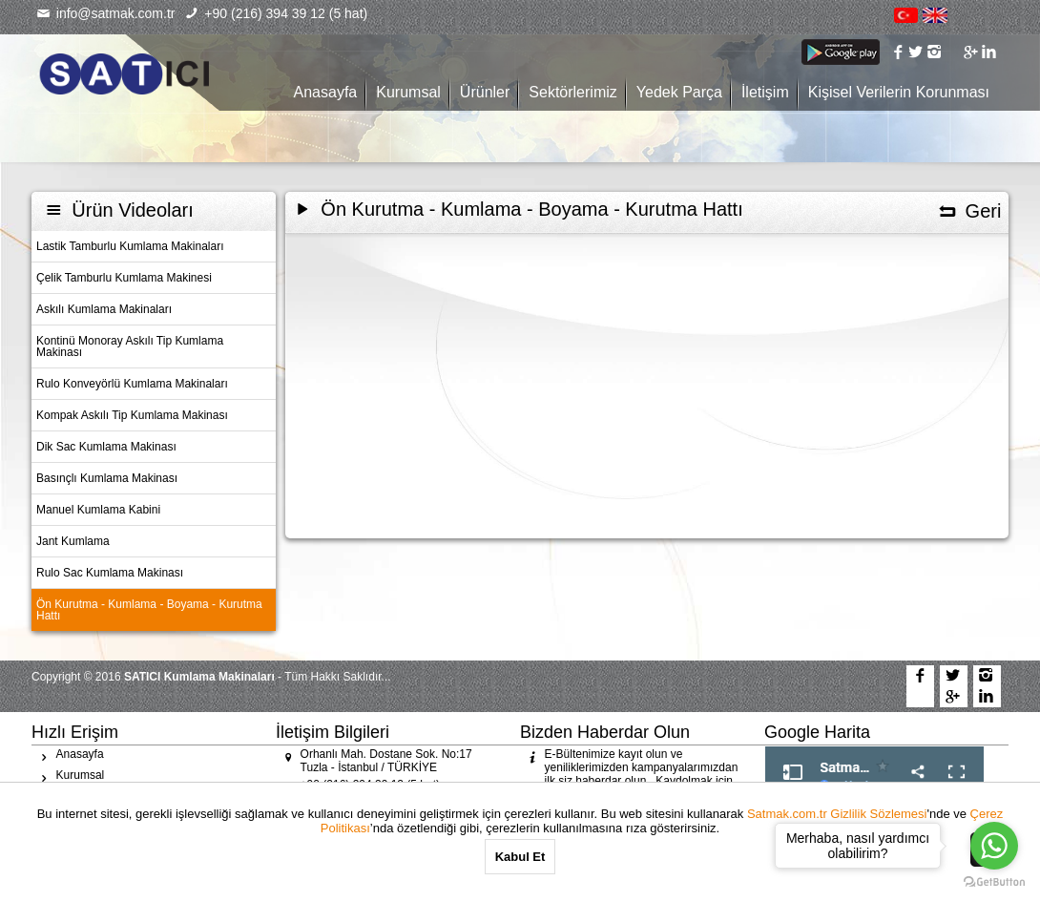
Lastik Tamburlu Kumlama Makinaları (130, 246)
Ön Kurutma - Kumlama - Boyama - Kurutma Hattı (149, 610)
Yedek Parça (679, 92)
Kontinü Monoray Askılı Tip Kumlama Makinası (129, 346)
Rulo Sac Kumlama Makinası (109, 572)
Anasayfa (326, 92)
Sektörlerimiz (572, 92)
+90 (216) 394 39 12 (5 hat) (276, 13)
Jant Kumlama (73, 541)
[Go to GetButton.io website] (994, 882)
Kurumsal (408, 92)
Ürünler (485, 92)
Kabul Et (520, 857)
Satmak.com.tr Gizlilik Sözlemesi (837, 814)
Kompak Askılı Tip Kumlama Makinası (132, 415)
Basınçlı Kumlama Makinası (106, 478)
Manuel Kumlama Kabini (98, 509)
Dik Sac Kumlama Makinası (106, 446)
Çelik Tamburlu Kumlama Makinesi (124, 277)
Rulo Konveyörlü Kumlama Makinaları (132, 383)
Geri (969, 210)
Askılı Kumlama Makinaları (104, 309)
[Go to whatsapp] (994, 846)
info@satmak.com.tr (105, 13)
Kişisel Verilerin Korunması (898, 92)
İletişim (765, 92)
